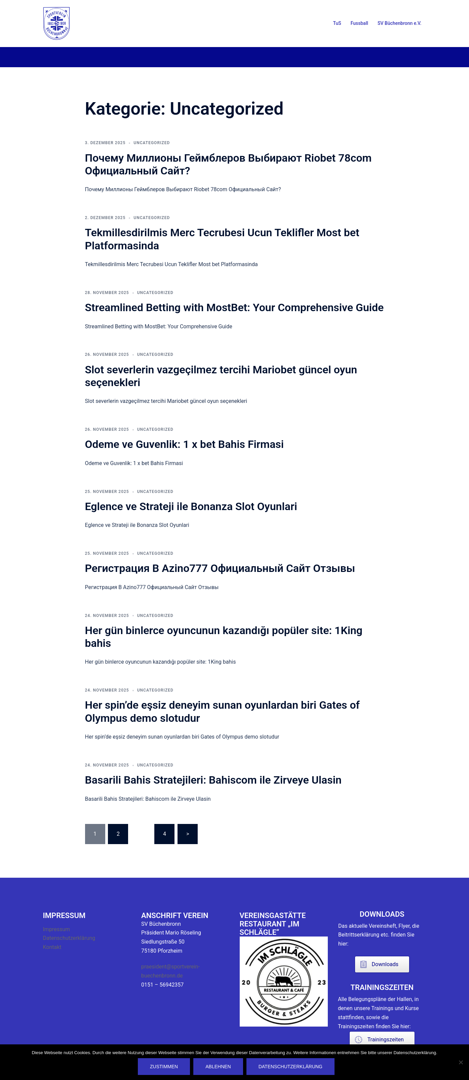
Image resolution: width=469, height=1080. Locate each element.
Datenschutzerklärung (69, 938)
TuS (337, 23)
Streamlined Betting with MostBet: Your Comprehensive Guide (234, 307)
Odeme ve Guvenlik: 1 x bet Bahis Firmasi (184, 444)
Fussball (359, 23)
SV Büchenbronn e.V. (399, 23)
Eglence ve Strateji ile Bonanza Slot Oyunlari (191, 506)
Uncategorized (151, 142)
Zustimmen (164, 1066)
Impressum (56, 929)
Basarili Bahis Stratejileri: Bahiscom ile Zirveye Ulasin (213, 780)
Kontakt (52, 947)
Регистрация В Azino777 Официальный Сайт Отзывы (220, 568)
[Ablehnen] (460, 1062)
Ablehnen (218, 1066)
